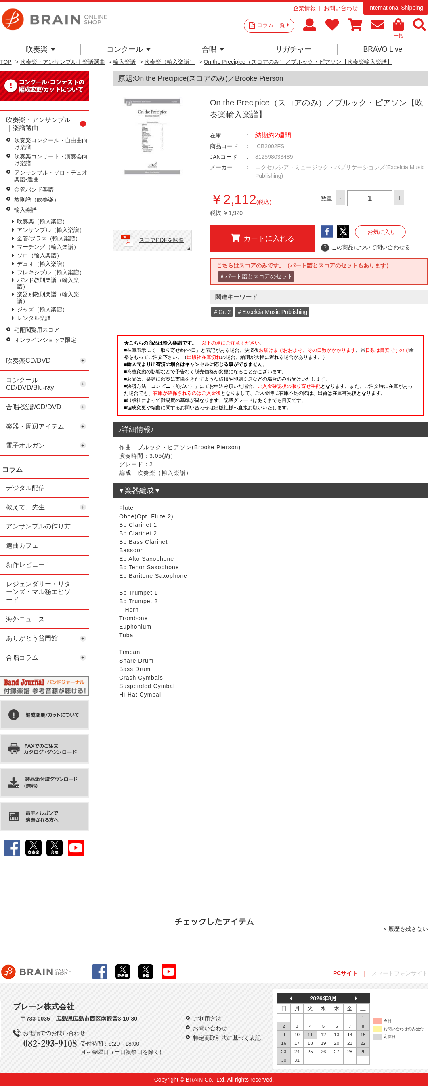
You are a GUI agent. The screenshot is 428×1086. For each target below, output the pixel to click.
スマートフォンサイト (399, 973)
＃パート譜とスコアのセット (256, 276)
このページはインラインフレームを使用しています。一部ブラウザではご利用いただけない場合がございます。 (270, 377)
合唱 (213, 49)
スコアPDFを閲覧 (161, 240)
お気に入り (381, 232)
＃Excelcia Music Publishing (272, 312)
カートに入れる (262, 238)
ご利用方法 (207, 1018)
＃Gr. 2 (222, 312)
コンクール (129, 49)
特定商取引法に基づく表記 (227, 1038)
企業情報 (304, 8)
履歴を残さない (408, 929)
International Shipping (395, 7)
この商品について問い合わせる (365, 248)
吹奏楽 (40, 49)
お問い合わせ (341, 8)
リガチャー (293, 49)
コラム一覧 (273, 25)
